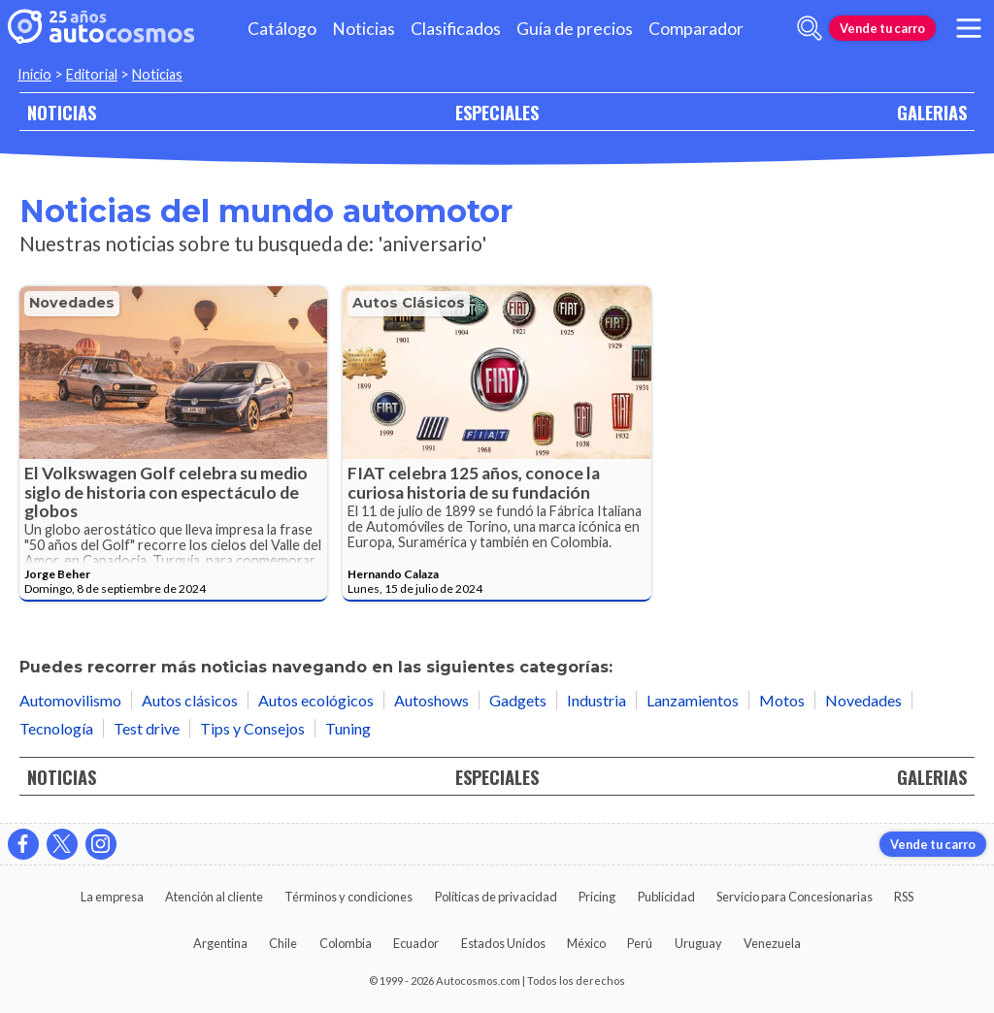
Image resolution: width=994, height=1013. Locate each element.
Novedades (72, 302)
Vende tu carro (882, 28)
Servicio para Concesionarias (794, 896)
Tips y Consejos (252, 728)
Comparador (696, 28)
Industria (596, 700)
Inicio (34, 74)
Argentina (220, 943)
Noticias (363, 28)
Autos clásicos (408, 302)
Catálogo (282, 28)
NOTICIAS (61, 112)
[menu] (968, 28)
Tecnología (56, 728)
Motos (782, 700)
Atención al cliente (214, 896)
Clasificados (456, 28)
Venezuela (772, 943)
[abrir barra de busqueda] (809, 28)
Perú (639, 943)
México (586, 943)
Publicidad (666, 896)
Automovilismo (70, 700)
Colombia (345, 943)
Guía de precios (574, 28)
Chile (283, 943)
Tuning (348, 728)
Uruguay (698, 943)
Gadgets (518, 700)
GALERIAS (932, 112)
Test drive (147, 728)
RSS (903, 896)
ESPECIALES (497, 112)
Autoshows (431, 700)
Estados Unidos (503, 943)
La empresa (112, 896)
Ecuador (416, 943)
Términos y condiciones (348, 896)
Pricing (597, 896)
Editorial (91, 74)
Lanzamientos (692, 700)
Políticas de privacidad (496, 896)
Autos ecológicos (316, 700)
